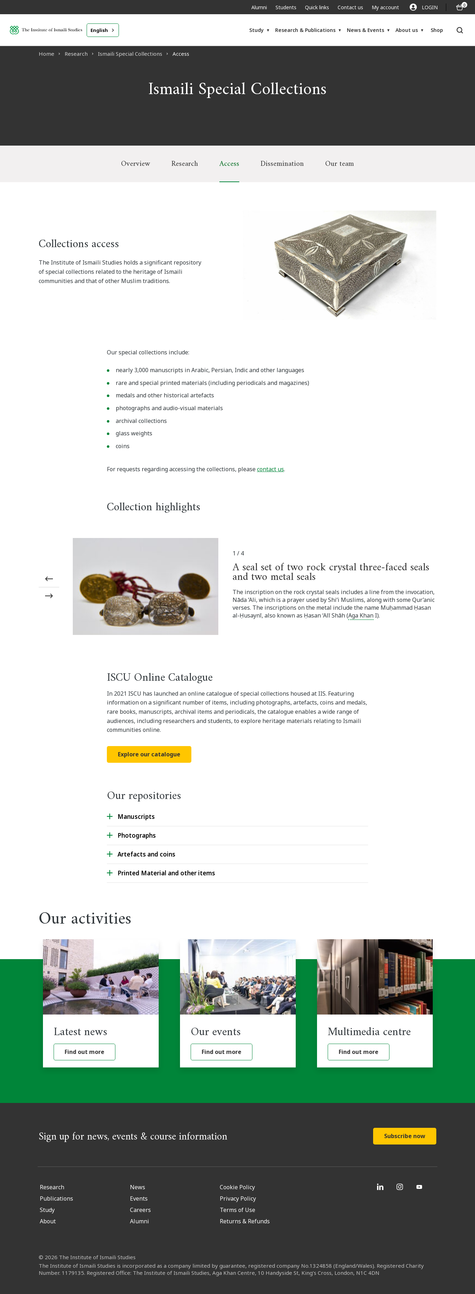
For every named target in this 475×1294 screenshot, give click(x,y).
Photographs (137, 835)
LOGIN (424, 7)
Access (229, 163)
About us (406, 30)
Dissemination (282, 163)
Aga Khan (360, 615)
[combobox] (103, 30)
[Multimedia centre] (375, 1003)
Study (256, 30)
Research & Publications (305, 30)
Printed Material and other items (166, 873)
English (99, 30)
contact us (270, 469)
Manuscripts (136, 816)
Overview (135, 163)
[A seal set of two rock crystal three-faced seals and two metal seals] (145, 588)
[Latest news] (101, 1003)
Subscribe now (404, 1136)
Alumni (259, 7)
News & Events (365, 30)
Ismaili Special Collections (130, 53)
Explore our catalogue (149, 754)
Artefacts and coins (146, 854)
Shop (437, 30)
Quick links (317, 7)
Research (76, 53)
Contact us (350, 7)
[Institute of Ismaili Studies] (46, 30)
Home (46, 53)
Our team (339, 163)
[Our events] (238, 1003)
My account (385, 7)
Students (285, 7)
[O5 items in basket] (459, 7)
